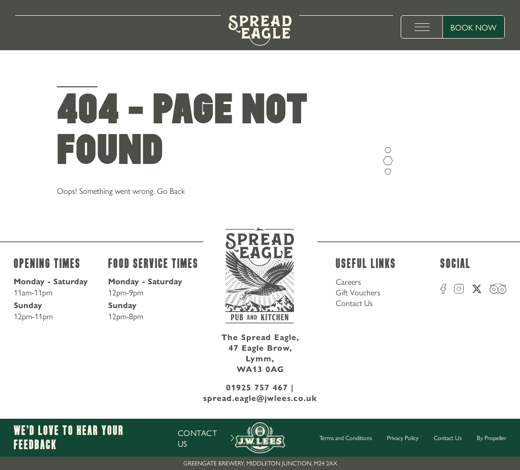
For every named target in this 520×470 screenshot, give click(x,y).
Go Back (171, 190)
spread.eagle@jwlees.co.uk (260, 398)
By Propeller (491, 437)
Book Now (473, 27)
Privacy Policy (402, 437)
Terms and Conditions (345, 437)
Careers (348, 281)
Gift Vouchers (358, 292)
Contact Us (354, 302)
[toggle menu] (422, 27)
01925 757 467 (257, 387)
